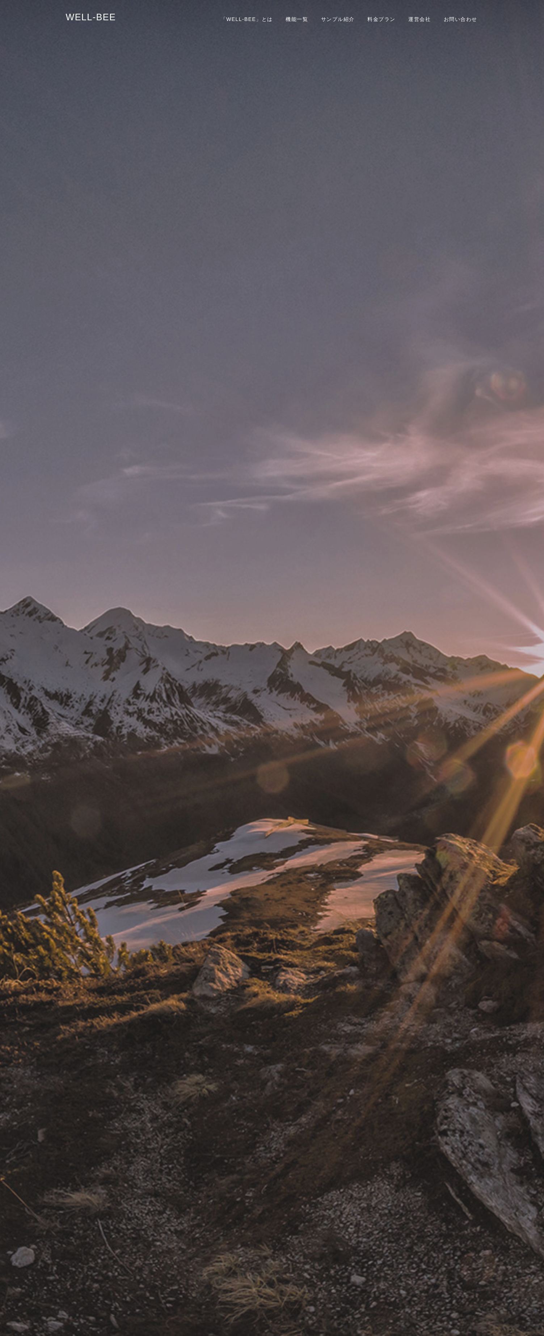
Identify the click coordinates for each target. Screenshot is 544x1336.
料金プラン (381, 19)
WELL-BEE (91, 17)
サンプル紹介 (337, 19)
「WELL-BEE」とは (247, 19)
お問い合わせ (460, 19)
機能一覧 (297, 19)
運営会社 (419, 19)
